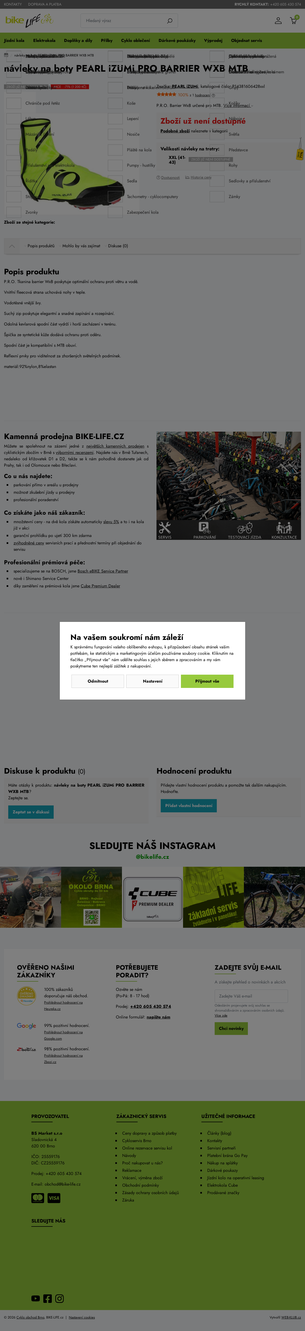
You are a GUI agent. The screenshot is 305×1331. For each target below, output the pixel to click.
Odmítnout (98, 681)
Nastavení (152, 681)
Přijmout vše (207, 681)
